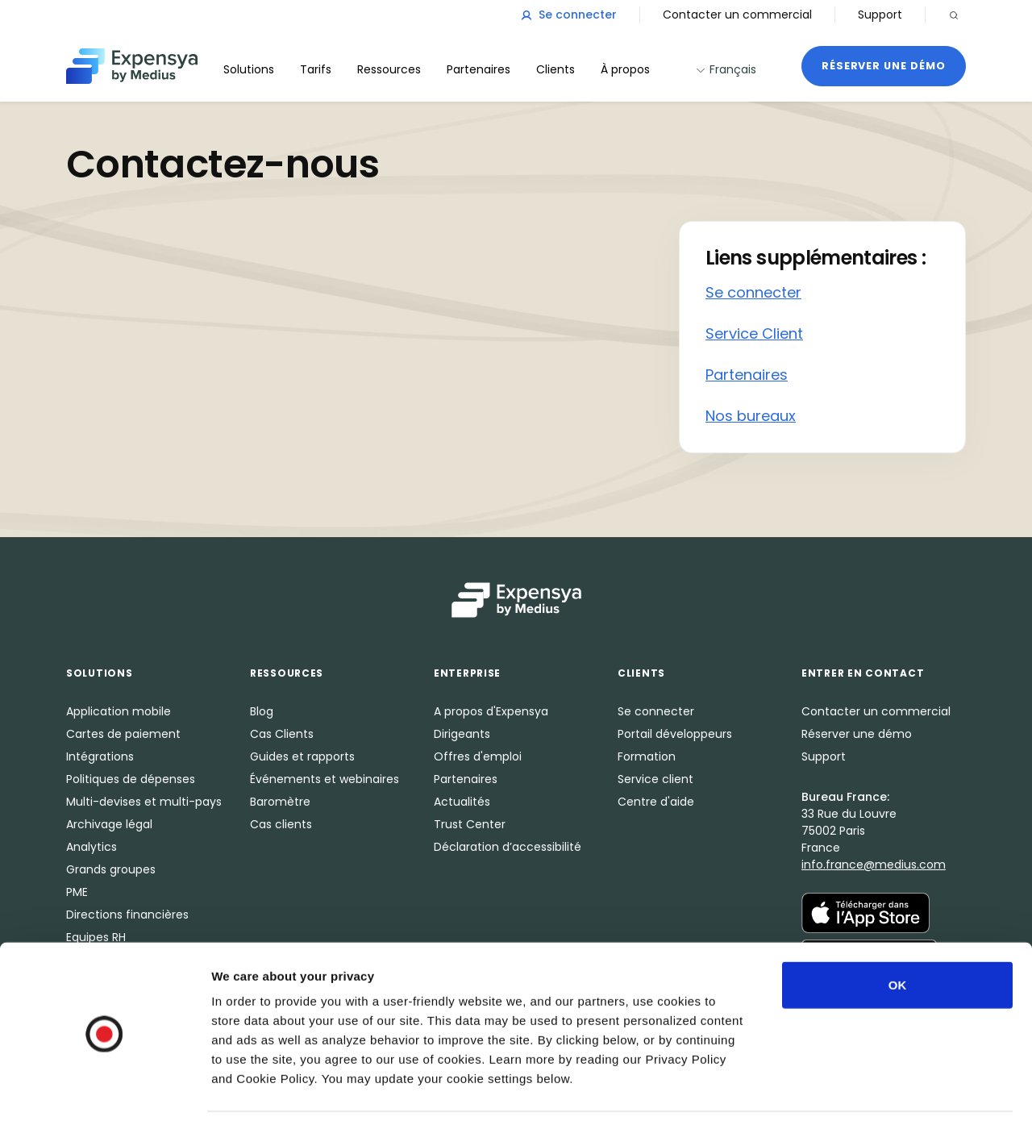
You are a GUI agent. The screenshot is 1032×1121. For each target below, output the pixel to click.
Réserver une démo (884, 66)
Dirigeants (462, 734)
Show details (846, 1089)
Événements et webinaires (324, 779)
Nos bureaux (750, 416)
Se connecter (569, 14)
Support (880, 14)
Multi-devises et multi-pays (144, 802)
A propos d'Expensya (491, 711)
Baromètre (280, 802)
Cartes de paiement (123, 734)
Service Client (754, 333)
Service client (655, 779)
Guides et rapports (302, 756)
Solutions (248, 69)
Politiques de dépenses (130, 779)
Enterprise (467, 673)
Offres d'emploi (478, 756)
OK (897, 930)
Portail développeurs (675, 734)
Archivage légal (109, 824)
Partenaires (746, 375)
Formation (647, 756)
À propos (625, 69)
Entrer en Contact (862, 673)
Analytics (91, 847)
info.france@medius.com (873, 864)
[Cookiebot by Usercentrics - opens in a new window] (104, 1089)
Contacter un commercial (737, 14)
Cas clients (281, 824)
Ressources (389, 69)
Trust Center (470, 824)
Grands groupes (111, 869)
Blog (261, 711)
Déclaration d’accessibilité (507, 847)
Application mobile (118, 711)
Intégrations (100, 756)
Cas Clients (282, 734)
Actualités (462, 802)
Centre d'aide (656, 802)
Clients (555, 69)
